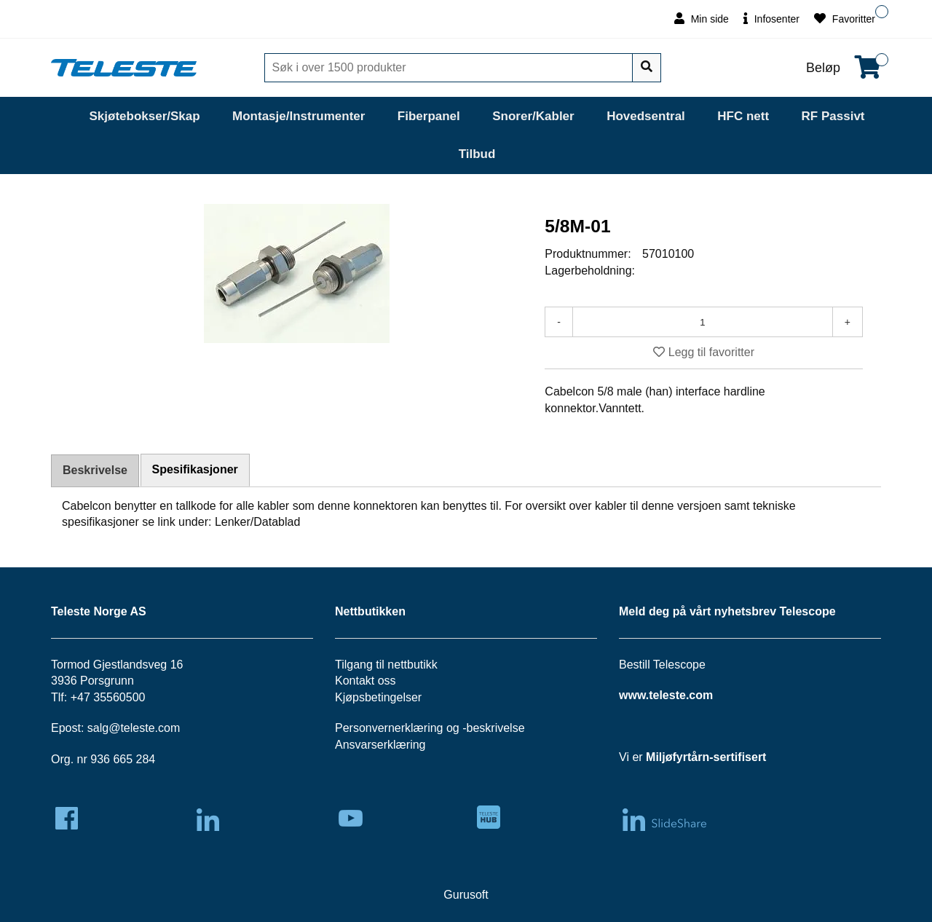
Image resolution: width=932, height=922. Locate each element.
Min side (701, 18)
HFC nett (743, 116)
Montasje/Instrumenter (298, 116)
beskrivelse (496, 728)
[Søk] (450, 67)
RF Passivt (833, 116)
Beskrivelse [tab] (95, 470)
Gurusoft (465, 894)
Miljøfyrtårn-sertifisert (706, 757)
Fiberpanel (429, 116)
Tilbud (477, 154)
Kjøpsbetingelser (378, 697)
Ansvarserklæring (380, 744)
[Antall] (702, 322)
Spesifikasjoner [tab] (195, 469)
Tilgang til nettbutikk (386, 664)
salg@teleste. (122, 728)
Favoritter (844, 18)
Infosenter (771, 18)
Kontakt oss (365, 680)
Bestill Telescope (662, 664)
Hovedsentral (646, 116)
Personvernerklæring (389, 728)
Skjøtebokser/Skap (144, 116)
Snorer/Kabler (533, 116)
